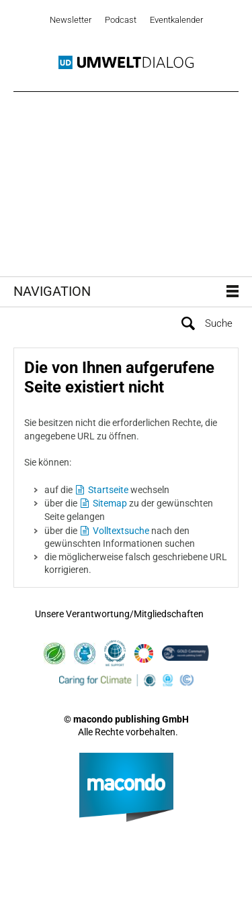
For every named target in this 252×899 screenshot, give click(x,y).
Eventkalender (176, 20)
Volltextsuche (121, 530)
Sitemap (110, 503)
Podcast (120, 20)
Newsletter (70, 20)
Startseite (108, 489)
